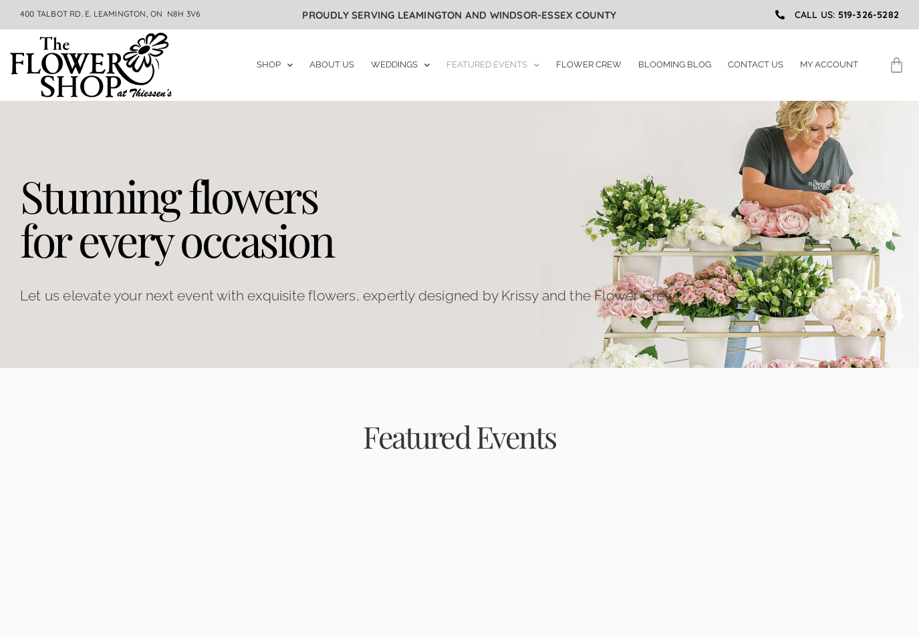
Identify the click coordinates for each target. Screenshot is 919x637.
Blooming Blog (674, 64)
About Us (331, 64)
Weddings (400, 65)
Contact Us (755, 64)
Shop (275, 65)
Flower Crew (589, 64)
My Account (829, 64)
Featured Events (492, 65)
